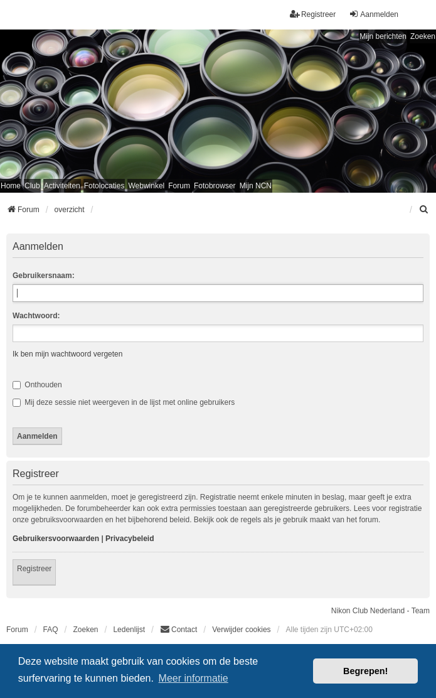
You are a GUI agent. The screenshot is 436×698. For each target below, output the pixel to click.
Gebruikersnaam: (44, 275)
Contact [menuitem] (178, 629)
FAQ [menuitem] (50, 629)
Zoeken (422, 36)
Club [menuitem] (32, 185)
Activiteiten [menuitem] (62, 185)
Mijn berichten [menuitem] (383, 36)
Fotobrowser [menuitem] (215, 185)
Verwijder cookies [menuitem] (241, 629)
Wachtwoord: (36, 315)
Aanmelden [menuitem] (373, 14)
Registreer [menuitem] (313, 14)
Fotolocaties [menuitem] (104, 185)
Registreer (34, 568)
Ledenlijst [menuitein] (129, 629)
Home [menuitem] (11, 185)
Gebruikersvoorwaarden (56, 538)
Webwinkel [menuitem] (146, 185)
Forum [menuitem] (179, 185)
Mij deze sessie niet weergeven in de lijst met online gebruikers (124, 402)
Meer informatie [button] (193, 678)
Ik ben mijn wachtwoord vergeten (67, 354)
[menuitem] (424, 209)
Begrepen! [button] (365, 671)
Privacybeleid (129, 538)
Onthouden (37, 384)
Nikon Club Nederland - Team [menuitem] (380, 610)
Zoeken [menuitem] (85, 629)
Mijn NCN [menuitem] (256, 185)
